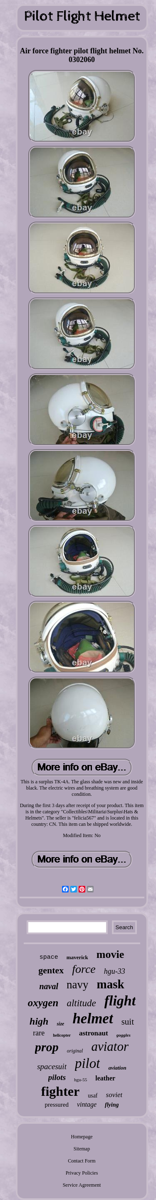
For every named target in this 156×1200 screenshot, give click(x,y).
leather (105, 1078)
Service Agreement (82, 1185)
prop (47, 1047)
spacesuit (52, 1066)
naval (48, 986)
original (75, 1051)
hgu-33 (114, 971)
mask (110, 984)
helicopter (62, 1035)
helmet (92, 1018)
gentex (51, 970)
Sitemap (82, 1149)
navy (77, 984)
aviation (117, 1068)
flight (120, 1000)
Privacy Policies (82, 1173)
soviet (114, 1095)
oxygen (43, 1002)
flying (112, 1105)
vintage (87, 1104)
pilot (87, 1063)
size (60, 1024)
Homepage (82, 1137)
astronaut (93, 1033)
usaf (92, 1095)
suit (127, 1022)
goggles (123, 1035)
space (49, 957)
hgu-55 (80, 1079)
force (84, 968)
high (39, 1021)
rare (39, 1033)
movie (110, 954)
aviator (110, 1046)
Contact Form (81, 1161)
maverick (77, 957)
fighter (60, 1091)
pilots (57, 1077)
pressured (56, 1104)
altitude (81, 1003)
